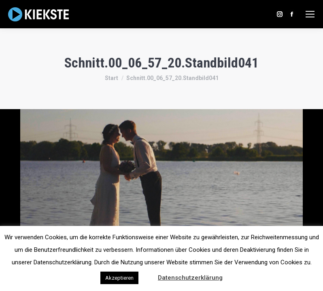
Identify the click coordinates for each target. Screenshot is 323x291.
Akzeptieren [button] (119, 278)
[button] (147, 274)
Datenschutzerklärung (190, 277)
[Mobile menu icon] (310, 14)
